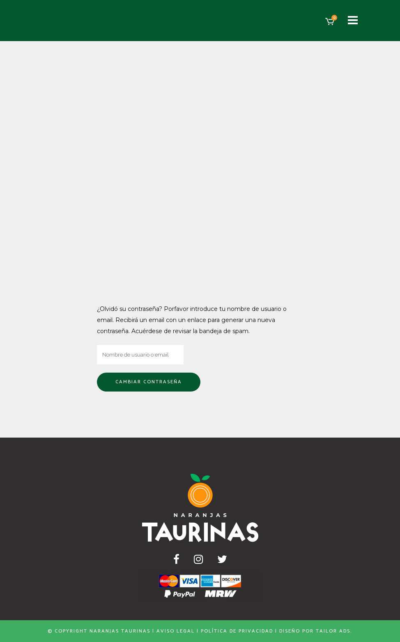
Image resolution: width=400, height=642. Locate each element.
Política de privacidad (237, 631)
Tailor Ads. (334, 631)
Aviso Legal (175, 631)
